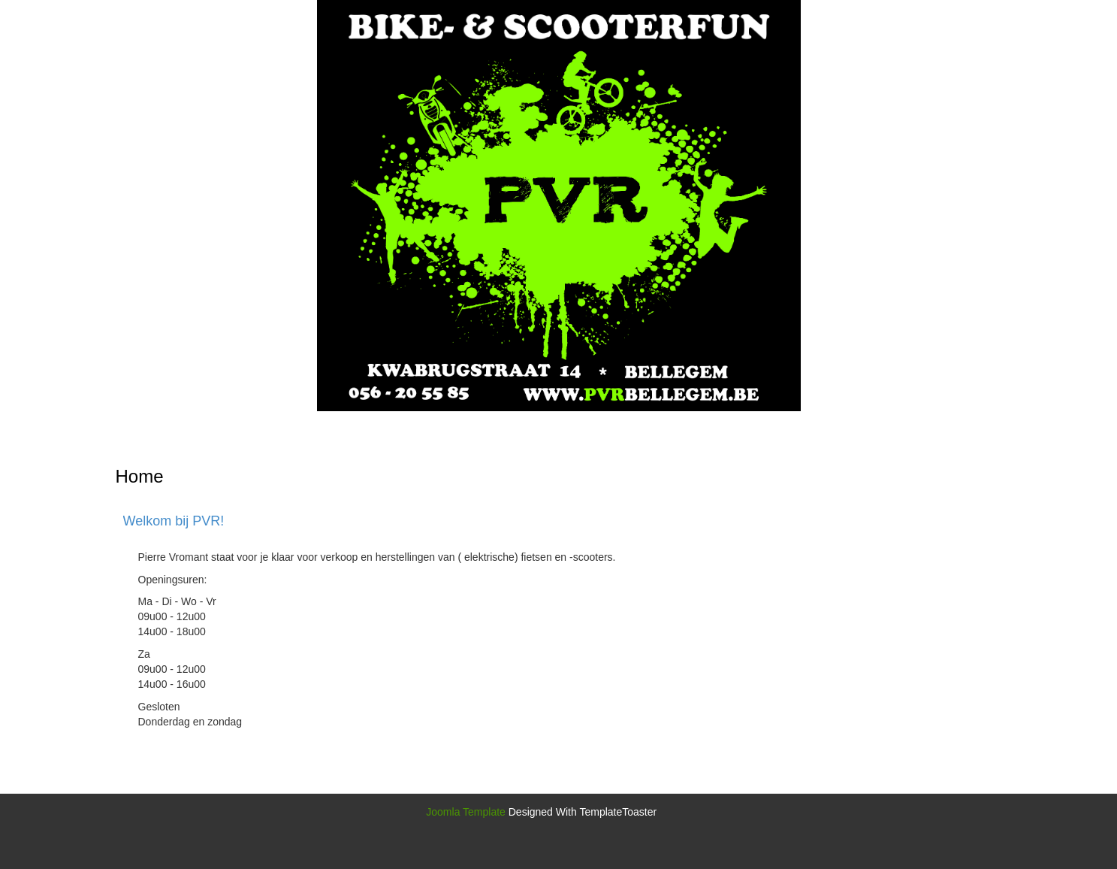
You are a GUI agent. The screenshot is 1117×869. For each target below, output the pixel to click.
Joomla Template (466, 812)
